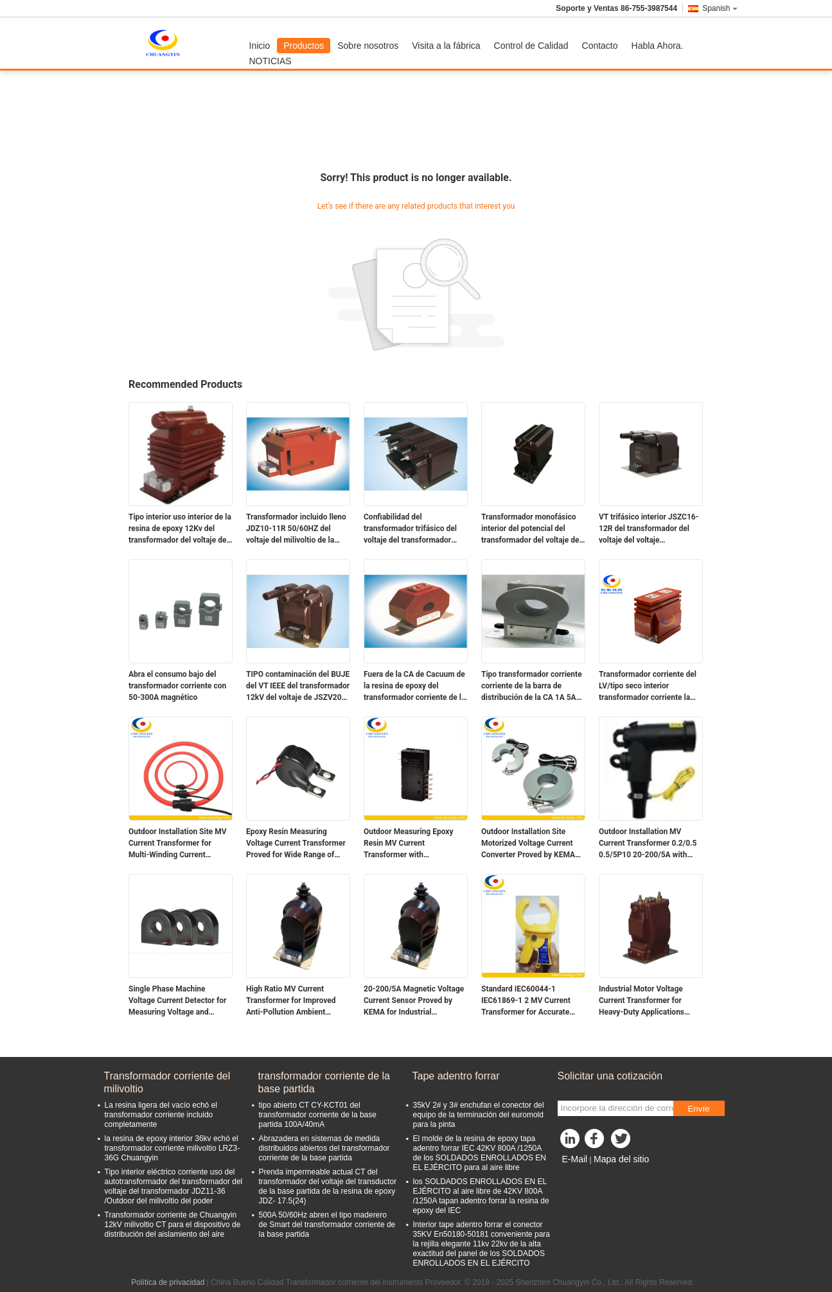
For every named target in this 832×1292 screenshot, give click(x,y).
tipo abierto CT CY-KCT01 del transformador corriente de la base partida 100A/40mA (317, 1115)
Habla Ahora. (658, 45)
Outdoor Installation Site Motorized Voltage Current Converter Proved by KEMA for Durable (528, 843)
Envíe (698, 1108)
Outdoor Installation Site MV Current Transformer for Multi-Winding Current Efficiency (177, 843)
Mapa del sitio (621, 1159)
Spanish (719, 8)
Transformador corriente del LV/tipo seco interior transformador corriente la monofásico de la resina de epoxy (647, 686)
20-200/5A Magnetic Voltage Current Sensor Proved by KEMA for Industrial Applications (414, 1001)
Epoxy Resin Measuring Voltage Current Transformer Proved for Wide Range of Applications (296, 843)
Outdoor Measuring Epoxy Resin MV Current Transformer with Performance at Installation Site (411, 843)
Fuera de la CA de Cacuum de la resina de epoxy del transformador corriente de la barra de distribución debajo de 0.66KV (414, 686)
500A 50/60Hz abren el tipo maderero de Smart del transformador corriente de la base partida (327, 1224)
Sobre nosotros (367, 45)
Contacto (600, 45)
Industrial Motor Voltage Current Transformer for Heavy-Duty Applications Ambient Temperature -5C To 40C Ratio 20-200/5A (649, 1001)
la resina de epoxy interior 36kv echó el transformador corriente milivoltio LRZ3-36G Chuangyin (172, 1148)
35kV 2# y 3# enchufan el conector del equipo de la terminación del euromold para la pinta (478, 1115)
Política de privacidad (167, 1282)
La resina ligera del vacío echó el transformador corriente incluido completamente (161, 1115)
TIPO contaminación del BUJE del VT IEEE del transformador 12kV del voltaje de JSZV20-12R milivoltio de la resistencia (298, 686)
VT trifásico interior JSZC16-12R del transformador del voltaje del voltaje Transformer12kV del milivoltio (648, 529)
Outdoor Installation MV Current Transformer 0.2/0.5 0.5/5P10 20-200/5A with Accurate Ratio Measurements (647, 843)
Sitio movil (579, 1175)
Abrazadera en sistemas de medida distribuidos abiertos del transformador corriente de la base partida (324, 1148)
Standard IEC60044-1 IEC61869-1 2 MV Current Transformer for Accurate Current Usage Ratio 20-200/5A (526, 1001)
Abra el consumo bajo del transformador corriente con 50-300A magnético (177, 686)
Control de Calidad (531, 45)
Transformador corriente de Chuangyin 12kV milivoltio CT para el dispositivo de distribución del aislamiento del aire (173, 1224)
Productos (303, 45)
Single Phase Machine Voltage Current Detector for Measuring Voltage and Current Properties (177, 1001)
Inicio (259, 45)
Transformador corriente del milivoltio (167, 1082)
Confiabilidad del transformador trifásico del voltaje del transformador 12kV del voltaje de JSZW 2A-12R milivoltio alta (415, 529)
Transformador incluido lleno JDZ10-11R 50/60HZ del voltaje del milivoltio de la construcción (296, 529)
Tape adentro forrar (456, 1075)
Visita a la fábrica (446, 45)
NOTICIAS (270, 61)
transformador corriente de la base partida (324, 1082)
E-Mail (575, 1159)
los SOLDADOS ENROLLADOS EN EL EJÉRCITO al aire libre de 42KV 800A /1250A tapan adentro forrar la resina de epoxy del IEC (481, 1196)
